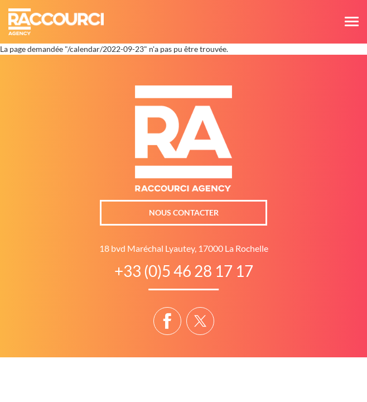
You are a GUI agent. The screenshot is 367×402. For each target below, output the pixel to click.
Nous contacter (184, 212)
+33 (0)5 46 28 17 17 (183, 270)
